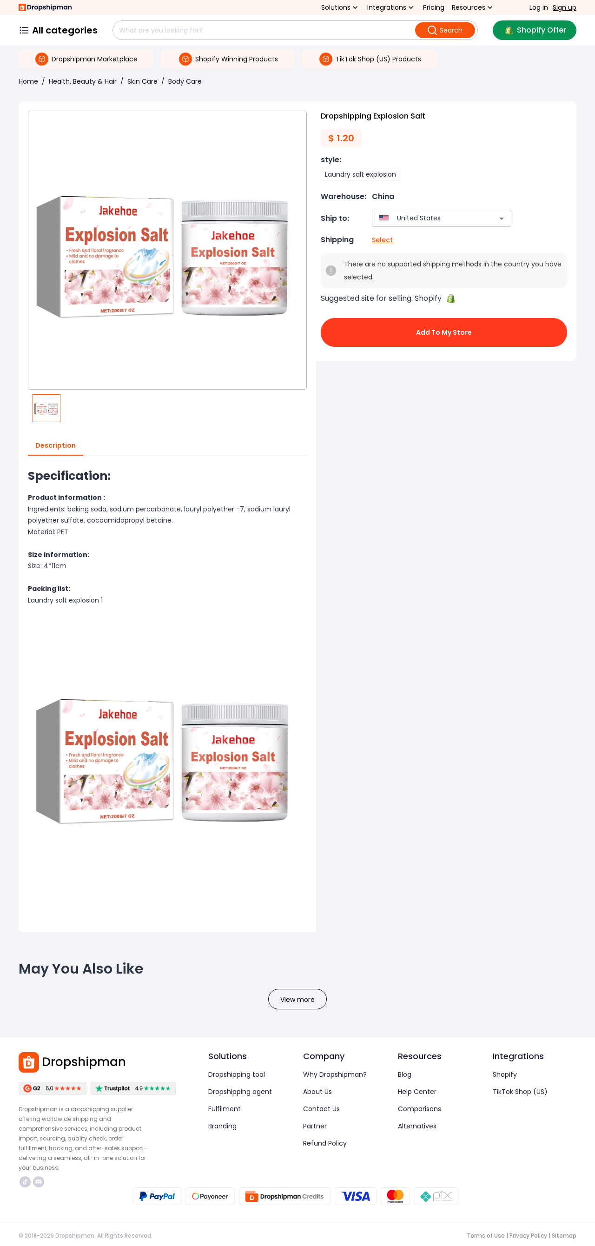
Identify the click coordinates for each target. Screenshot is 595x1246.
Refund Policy (325, 1143)
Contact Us (321, 1108)
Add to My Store (444, 332)
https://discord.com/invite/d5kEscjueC (38, 1181)
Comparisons (419, 1108)
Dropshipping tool (236, 1074)
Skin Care (142, 81)
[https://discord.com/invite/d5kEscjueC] (38, 1181)
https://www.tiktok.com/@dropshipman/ (25, 1181)
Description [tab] (55, 446)
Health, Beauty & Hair (83, 81)
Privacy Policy (528, 1235)
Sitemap (564, 1235)
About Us (317, 1091)
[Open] (501, 218)
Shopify (505, 1074)
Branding (222, 1126)
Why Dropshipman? (335, 1074)
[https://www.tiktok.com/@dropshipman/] (25, 1181)
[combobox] (428, 218)
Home (28, 81)
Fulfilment (224, 1108)
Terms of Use (486, 1235)
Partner (315, 1126)
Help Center (417, 1091)
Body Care (185, 81)
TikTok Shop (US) (520, 1091)
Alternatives (417, 1126)
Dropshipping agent (240, 1091)
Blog (404, 1074)
